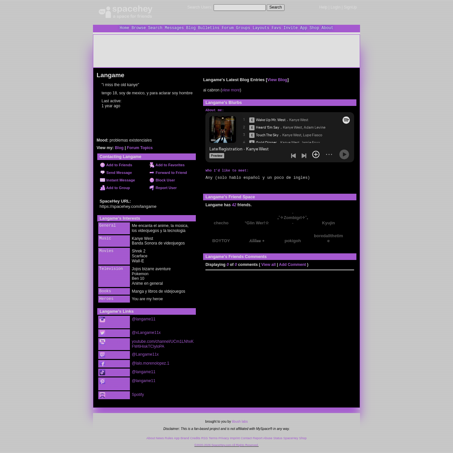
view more (231, 90)
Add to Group (115, 188)
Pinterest (110, 382)
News (160, 435)
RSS (204, 435)
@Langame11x (145, 353)
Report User (163, 188)
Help (323, 7)
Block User (162, 180)
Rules (169, 435)
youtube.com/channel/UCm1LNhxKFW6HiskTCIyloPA (163, 343)
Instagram (110, 322)
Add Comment (292, 264)
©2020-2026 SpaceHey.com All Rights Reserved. (226, 442)
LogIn (336, 7)
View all (268, 264)
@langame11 (144, 319)
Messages (174, 28)
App (303, 28)
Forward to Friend (168, 173)
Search (275, 7)
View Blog (277, 79)
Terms (213, 435)
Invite (291, 28)
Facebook (113, 363)
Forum (228, 28)
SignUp (350, 7)
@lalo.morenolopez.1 (150, 362)
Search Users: (199, 7)
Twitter (112, 333)
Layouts (261, 28)
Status (278, 435)
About (327, 28)
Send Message (116, 173)
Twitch (111, 354)
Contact (246, 435)
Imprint (235, 435)
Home (124, 28)
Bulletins (209, 28)
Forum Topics (140, 148)
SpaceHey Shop (295, 435)
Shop (314, 28)
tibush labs (240, 419)
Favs (276, 28)
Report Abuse (262, 435)
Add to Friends (116, 165)
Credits (195, 435)
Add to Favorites (167, 165)
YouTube (112, 341)
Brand (185, 435)
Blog (191, 28)
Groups (243, 28)
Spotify (112, 393)
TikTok (111, 371)
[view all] (347, 196)
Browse (139, 28)
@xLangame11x (146, 332)
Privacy (224, 435)
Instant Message (117, 180)
